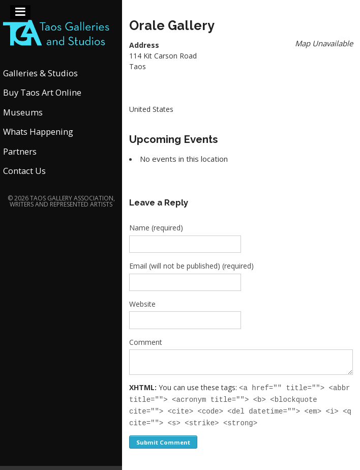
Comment (145, 342)
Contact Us (24, 171)
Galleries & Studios (40, 73)
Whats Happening (38, 131)
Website (142, 304)
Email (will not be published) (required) (191, 266)
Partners (20, 151)
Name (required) (156, 227)
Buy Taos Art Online (42, 92)
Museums (23, 112)
